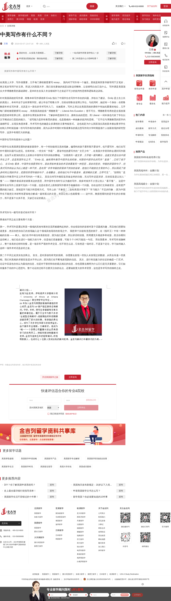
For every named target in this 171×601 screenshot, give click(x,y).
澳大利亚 (20, 19)
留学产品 (73, 15)
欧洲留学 (113, 574)
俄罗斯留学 (81, 558)
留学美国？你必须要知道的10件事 (90, 497)
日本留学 (59, 535)
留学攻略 (12, 15)
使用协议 (101, 532)
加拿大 (54, 15)
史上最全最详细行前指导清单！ (20, 491)
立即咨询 (73, 377)
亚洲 (42, 19)
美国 (40, 15)
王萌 (4, 43)
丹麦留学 (80, 521)
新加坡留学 (60, 513)
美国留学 (37, 513)
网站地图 (101, 539)
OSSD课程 (95, 19)
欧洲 (36, 19)
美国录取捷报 (8, 458)
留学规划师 (23, 15)
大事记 (100, 524)
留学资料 (116, 15)
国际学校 (73, 19)
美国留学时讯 (27, 466)
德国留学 (80, 528)
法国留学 (80, 524)
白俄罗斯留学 (82, 562)
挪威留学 (80, 532)
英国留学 (37, 528)
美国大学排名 (66, 466)
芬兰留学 (80, 539)
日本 (46, 15)
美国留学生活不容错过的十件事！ (21, 497)
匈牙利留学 (81, 550)
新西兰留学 (38, 546)
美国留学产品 (50, 458)
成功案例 (83, 15)
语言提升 (126, 15)
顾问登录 (101, 543)
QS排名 (151, 142)
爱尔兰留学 (38, 532)
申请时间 (139, 135)
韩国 (29, 19)
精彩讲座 (83, 19)
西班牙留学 (81, 517)
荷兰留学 (80, 543)
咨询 (52, 485)
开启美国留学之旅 (50, 377)
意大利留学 (81, 513)
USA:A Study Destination (129, 574)
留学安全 (146, 15)
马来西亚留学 (61, 517)
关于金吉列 (152, 6)
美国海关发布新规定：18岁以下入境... (92, 485)
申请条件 (152, 121)
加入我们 (101, 547)
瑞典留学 (80, 536)
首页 (2, 26)
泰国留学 (59, 521)
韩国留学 (59, 539)
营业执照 (101, 536)
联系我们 (101, 517)
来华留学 (101, 550)
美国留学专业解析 (72, 458)
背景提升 (165, 121)
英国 (33, 15)
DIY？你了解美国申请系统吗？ (19, 485)
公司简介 (101, 513)
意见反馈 (101, 521)
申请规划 (139, 142)
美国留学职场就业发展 (97, 458)
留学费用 (139, 121)
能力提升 (116, 19)
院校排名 (94, 15)
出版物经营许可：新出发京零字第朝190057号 (132, 579)
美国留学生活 (8, 466)
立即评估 (81, 407)
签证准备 (126, 19)
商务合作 (101, 528)
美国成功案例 (85, 466)
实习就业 (146, 19)
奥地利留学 (81, 554)
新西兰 (11, 19)
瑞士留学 (80, 547)
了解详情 (59, 53)
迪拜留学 (59, 524)
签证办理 (165, 128)
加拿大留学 (38, 517)
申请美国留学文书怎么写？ (86, 491)
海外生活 (157, 15)
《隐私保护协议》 (71, 414)
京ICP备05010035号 (71, 579)
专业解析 (152, 135)
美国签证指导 (46, 466)
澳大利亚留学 (39, 542)
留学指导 (164, 142)
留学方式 (152, 128)
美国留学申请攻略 (29, 458)
